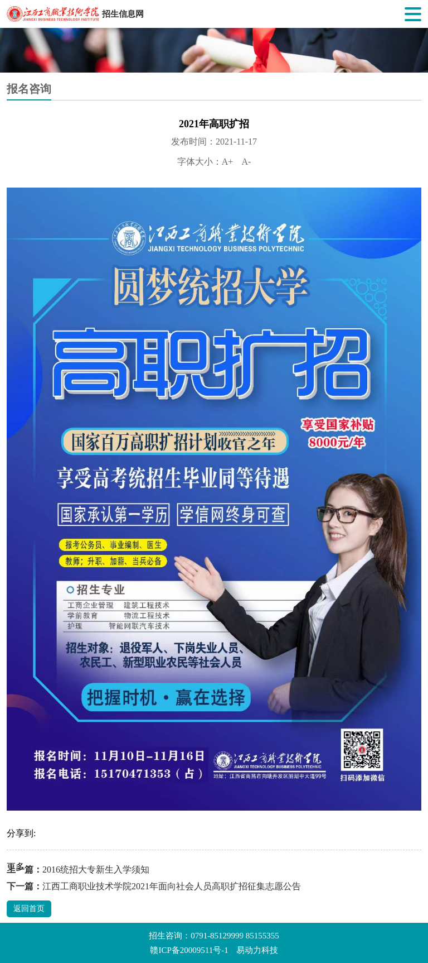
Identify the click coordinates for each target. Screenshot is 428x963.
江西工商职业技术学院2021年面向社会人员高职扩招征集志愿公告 (171, 886)
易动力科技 (257, 950)
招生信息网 (123, 13)
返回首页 (29, 908)
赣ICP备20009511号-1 (189, 950)
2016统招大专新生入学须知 (95, 869)
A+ (228, 161)
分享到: (21, 833)
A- (246, 161)
